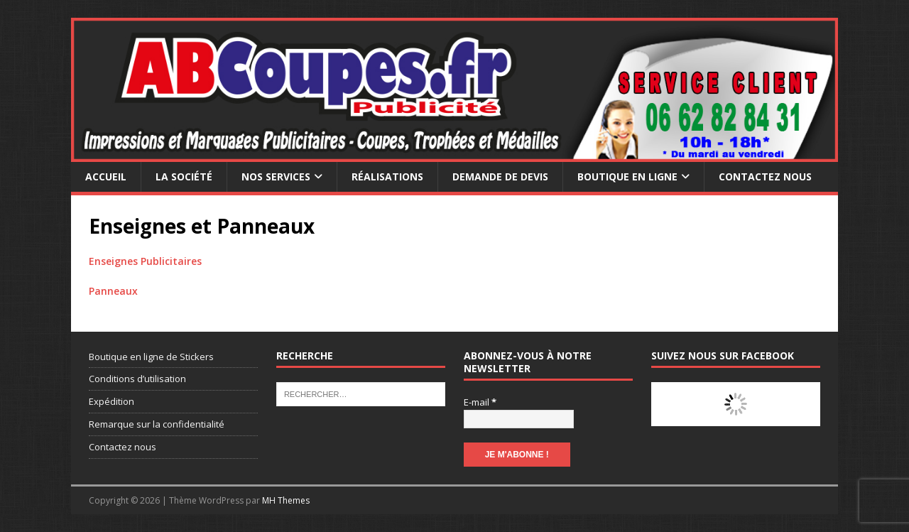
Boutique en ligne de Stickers (151, 356)
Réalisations (387, 176)
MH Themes (286, 500)
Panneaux (113, 291)
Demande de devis (500, 176)
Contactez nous (765, 176)
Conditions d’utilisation (137, 378)
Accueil (105, 176)
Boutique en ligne (627, 176)
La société (184, 176)
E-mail (480, 402)
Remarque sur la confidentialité (156, 424)
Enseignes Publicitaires (145, 261)
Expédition (111, 401)
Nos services (275, 176)
